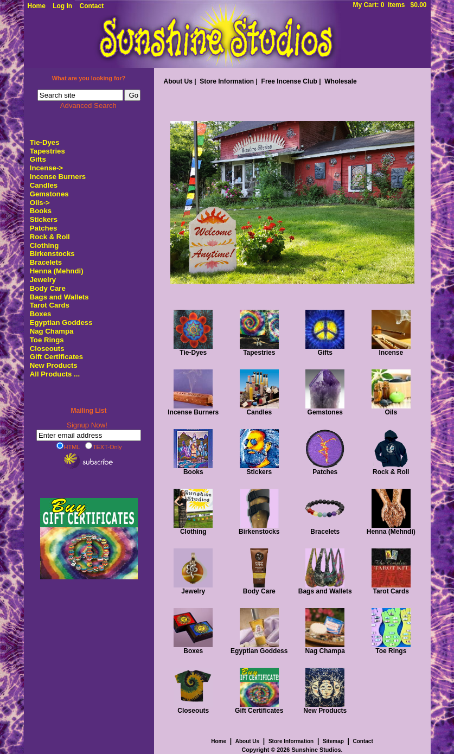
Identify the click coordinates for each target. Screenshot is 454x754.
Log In (62, 6)
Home (37, 6)
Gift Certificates (56, 357)
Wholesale (340, 81)
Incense (391, 349)
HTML (68, 446)
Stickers (43, 219)
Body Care (48, 288)
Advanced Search (88, 105)
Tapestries (47, 151)
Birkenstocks (52, 254)
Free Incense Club (289, 81)
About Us (178, 81)
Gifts (38, 159)
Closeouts (47, 348)
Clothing (44, 245)
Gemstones (49, 194)
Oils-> (40, 203)
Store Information (227, 81)
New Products (54, 365)
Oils (391, 409)
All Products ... (55, 374)
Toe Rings (47, 340)
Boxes (41, 314)
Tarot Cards (49, 305)
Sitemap (333, 741)
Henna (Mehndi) (57, 271)
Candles (43, 185)
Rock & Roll (50, 237)
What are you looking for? (89, 78)
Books (41, 211)
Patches (43, 228)
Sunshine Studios (316, 749)
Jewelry (43, 280)
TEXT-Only (103, 446)
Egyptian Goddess (61, 322)
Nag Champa (52, 331)
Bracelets (46, 262)
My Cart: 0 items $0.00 (389, 5)
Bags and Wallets (59, 297)
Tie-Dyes (45, 142)
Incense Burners (58, 176)
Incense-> (46, 168)
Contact (92, 6)
